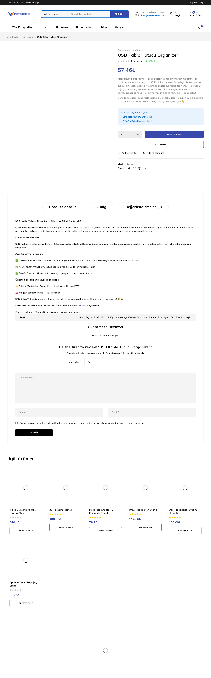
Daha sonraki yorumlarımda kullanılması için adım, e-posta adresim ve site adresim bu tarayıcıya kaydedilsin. (82, 423)
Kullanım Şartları (94, 643)
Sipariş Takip (197, 2)
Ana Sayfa (12, 37)
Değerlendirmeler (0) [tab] (143, 207)
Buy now (160, 144)
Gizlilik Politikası (94, 649)
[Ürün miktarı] (130, 134)
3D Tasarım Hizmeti (60, 509)
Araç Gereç (124, 50)
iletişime (82, 305)
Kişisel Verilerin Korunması (99, 637)
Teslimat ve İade (94, 655)
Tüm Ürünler (28, 37)
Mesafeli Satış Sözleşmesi (99, 661)
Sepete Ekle (174, 134)
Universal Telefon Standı (143, 509)
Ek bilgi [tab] (101, 207)
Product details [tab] (62, 207)
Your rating (75, 362)
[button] (26, 530)
